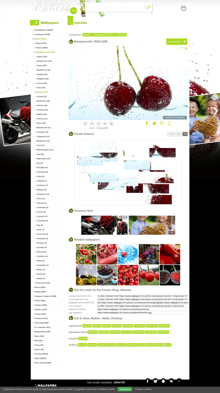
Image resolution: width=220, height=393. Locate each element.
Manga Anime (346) (42, 332)
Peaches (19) (42, 119)
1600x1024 (126, 332)
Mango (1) (41, 270)
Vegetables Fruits (103, 34)
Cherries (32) (42, 92)
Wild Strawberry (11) (45, 150)
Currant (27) (42, 96)
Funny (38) (39, 345)
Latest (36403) (40, 358)
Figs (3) (40, 225)
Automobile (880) (42, 323)
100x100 (159, 345)
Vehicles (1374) (41, 309)
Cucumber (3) (42, 221)
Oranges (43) (42, 74)
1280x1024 (139, 326)
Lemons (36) (42, 83)
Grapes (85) (41, 65)
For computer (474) (42, 327)
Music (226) (39, 336)
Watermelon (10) (43, 159)
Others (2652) (40, 301)
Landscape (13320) (42, 34)
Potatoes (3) (42, 243)
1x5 (170, 134)
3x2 (175, 134)
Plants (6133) (41, 43)
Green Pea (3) (42, 234)
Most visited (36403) (43, 363)
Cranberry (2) (42, 256)
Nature (87, 34)
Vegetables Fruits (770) (45, 52)
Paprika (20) (42, 114)
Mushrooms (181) (43, 283)
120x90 (150, 345)
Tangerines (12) (43, 136)
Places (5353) (40, 287)
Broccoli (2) (41, 252)
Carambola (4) (42, 207)
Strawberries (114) (44, 61)
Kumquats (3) (42, 238)
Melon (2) (40, 261)
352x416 (82, 345)
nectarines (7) (42, 185)
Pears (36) (41, 88)
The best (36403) (41, 354)
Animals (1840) (41, 305)
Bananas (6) (42, 190)
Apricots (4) (41, 203)
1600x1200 (164, 326)
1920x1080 (150, 332)
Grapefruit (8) (42, 172)
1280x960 (128, 326)
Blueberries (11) (43, 141)
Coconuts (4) (42, 216)
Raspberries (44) (43, 70)
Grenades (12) (42, 132)
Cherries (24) (42, 105)
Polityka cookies (143, 389)
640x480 (87, 326)
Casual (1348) (40, 314)
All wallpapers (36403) (44, 30)
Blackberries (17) (44, 128)
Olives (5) (41, 199)
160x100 (121, 345)
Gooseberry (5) (43, 194)
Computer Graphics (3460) (45, 296)
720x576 (97, 326)
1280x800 (104, 332)
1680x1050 (138, 332)
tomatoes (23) (42, 110)
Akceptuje (125, 389)
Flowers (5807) (42, 48)
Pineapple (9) (42, 167)
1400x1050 (151, 326)
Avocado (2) (42, 247)
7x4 (185, 134)
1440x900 (115, 332)
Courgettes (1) (43, 265)
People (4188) (40, 292)
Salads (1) (41, 278)
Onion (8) (40, 176)
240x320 (102, 345)
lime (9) (40, 163)
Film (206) (39, 340)
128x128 (141, 345)
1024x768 (117, 326)
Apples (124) (42, 57)
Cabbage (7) (42, 181)
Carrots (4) (41, 212)
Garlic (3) (40, 230)
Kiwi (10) (40, 154)
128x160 (131, 345)
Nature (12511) (41, 39)
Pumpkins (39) (43, 79)
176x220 (111, 345)
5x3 (180, 134)
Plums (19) (41, 123)
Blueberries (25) (43, 101)
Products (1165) (41, 318)
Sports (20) (39, 349)
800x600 (106, 326)
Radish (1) (41, 274)
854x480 (83, 338)
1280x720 (93, 332)
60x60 (168, 345)
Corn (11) (40, 145)
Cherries (121, 34)
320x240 (92, 345)
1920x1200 (163, 332)
